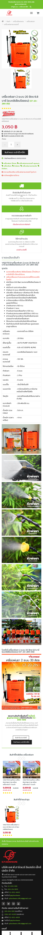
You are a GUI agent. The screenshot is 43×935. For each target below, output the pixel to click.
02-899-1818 (26, 2)
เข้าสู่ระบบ (14, 7)
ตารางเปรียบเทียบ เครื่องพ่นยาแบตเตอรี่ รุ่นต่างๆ (19, 172)
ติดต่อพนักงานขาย (14, 2)
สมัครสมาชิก (23, 7)
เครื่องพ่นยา (31, 21)
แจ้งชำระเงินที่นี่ (21, 250)
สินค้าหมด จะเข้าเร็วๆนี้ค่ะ (15, 152)
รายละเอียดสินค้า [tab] (11, 258)
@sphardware (15, 895)
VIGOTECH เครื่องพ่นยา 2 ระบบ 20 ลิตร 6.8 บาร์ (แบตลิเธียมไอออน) (11, 827)
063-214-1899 (13, 889)
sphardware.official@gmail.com (20, 898)
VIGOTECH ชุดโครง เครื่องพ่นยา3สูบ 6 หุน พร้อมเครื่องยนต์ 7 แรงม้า (31, 782)
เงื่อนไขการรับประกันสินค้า (21, 224)
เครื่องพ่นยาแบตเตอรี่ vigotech (29, 163)
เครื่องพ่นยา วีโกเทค (10, 163)
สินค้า (8, 21)
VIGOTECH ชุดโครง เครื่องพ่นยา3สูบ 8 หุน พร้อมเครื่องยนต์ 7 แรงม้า (11, 782)
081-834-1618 (9, 911)
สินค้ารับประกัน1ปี (21, 737)
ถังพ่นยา (17, 166)
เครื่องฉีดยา (7, 166)
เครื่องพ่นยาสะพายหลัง (29, 166)
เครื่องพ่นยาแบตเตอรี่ (11, 24)
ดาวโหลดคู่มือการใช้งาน (10, 175)
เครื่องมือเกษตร (18, 21)
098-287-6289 (10, 914)
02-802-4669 (14, 892)
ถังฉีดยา (4, 169)
